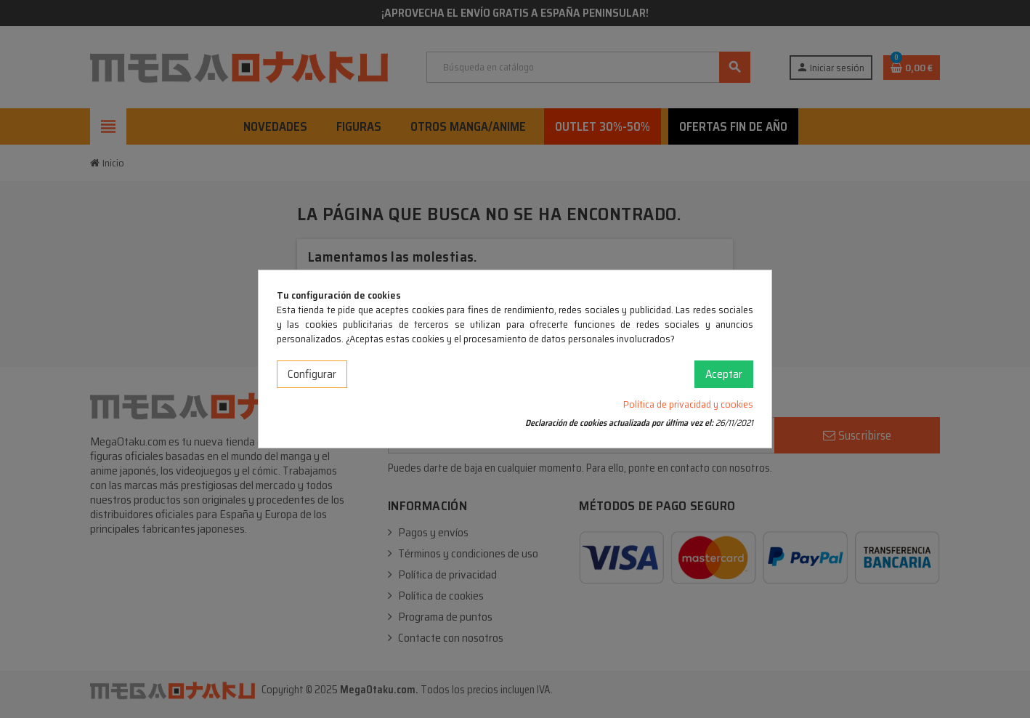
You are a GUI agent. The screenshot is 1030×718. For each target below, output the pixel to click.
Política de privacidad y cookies (688, 404)
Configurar (312, 374)
